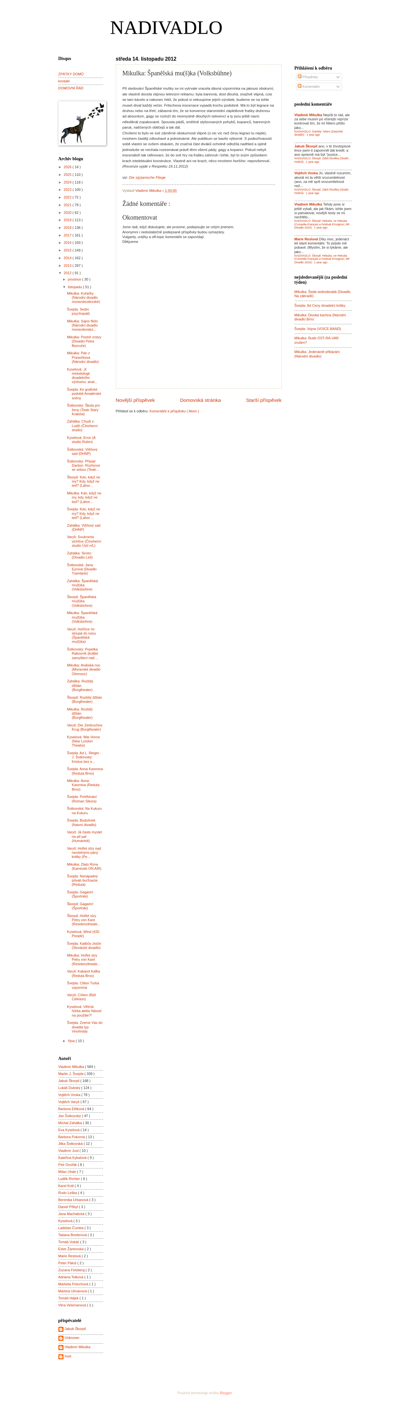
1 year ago (313, 134)
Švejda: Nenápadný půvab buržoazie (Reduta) (82, 880)
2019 (68, 220)
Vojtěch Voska (69, 1095)
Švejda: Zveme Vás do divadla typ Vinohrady (84, 1027)
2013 (68, 265)
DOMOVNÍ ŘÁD (71, 88)
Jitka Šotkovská (71, 1144)
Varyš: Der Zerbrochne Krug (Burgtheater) (84, 727)
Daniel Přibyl (68, 1207)
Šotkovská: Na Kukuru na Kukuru (84, 811)
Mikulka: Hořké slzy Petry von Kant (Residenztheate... (84, 959)
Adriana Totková (71, 1277)
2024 (68, 182)
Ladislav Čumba (71, 1228)
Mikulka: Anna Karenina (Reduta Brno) (83, 785)
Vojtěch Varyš (69, 1102)
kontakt (64, 81)
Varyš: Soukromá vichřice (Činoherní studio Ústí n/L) (84, 541)
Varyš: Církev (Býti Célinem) (81, 997)
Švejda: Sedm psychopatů (78, 311)
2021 (68, 205)
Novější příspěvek (135, 400)
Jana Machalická (72, 1214)
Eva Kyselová (69, 1130)
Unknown (72, 1338)
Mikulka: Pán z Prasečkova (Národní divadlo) (83, 357)
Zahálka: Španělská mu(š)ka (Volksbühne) (82, 585)
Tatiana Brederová (73, 1235)
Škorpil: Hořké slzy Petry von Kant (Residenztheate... (84, 920)
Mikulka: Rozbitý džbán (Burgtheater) (80, 713)
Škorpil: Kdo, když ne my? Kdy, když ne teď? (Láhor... (83, 481)
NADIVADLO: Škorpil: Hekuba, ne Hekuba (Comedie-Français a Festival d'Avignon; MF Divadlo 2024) (322, 224)
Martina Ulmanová (73, 1291)
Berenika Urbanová (74, 1200)
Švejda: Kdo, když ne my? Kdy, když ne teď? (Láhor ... (83, 513)
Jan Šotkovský (70, 1116)
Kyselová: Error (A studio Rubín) (81, 440)
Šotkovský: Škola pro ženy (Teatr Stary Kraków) (83, 409)
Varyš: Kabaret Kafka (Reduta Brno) (83, 973)
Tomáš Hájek (69, 1298)
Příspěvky (308, 77)
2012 (68, 273)
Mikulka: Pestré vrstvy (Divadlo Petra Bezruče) (84, 341)
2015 (68, 250)
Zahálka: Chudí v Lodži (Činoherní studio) (82, 425)
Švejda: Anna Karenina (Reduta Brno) (85, 771)
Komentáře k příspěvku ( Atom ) (174, 411)
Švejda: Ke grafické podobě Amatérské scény (84, 393)
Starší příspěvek (264, 400)
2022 (68, 197)
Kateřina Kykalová (73, 1158)
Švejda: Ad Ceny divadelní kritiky (320, 305)
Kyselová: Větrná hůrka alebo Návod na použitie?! (84, 1011)
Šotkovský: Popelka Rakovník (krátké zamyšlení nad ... (82, 653)
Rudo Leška (68, 1193)
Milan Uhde (67, 1172)
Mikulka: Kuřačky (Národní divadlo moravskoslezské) (83, 297)
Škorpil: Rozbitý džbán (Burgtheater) (84, 699)
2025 (68, 175)
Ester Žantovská (71, 1249)
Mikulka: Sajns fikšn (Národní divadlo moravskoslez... (82, 325)
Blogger (226, 1393)
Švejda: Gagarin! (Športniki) (80, 894)
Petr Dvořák (68, 1165)
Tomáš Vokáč (69, 1242)
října (72, 1041)
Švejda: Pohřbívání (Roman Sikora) (82, 799)
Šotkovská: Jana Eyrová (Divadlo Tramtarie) (82, 569)
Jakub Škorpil (69, 1081)
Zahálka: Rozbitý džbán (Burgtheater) (80, 685)
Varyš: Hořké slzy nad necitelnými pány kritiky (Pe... (84, 852)
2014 (68, 258)
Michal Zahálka (70, 1123)
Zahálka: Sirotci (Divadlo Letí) (80, 555)
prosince (75, 279)
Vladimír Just (69, 1151)
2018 (68, 227)
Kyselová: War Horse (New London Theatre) (83, 741)
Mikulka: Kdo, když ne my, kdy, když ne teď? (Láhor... (84, 497)
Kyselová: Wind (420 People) (83, 934)
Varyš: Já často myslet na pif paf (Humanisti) (84, 836)
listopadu (75, 287)
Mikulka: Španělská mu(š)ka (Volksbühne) (82, 617)
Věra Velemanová (72, 1305)
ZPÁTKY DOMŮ (71, 74)
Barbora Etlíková (72, 1109)
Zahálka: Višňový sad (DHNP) (84, 527)
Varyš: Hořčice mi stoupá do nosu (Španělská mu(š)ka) (81, 635)
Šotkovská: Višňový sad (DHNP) (82, 451)
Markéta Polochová (74, 1284)
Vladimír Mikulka (71, 1067)
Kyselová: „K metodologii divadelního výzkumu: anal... (82, 375)
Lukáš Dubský (69, 1088)
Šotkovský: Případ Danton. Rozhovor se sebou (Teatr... (83, 465)
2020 (68, 212)
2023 (68, 190)
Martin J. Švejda (71, 1074)
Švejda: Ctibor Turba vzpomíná (83, 985)
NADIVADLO (166, 27)
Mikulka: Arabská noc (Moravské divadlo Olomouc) (84, 669)
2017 (68, 235)
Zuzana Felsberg (72, 1270)
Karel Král (66, 1186)
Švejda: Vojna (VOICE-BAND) (317, 329)
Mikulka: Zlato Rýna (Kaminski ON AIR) (84, 866)
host (68, 1356)
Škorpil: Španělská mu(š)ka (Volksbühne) (81, 601)
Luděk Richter (69, 1179)
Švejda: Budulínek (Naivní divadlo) (81, 822)
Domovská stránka (200, 400)
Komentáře (309, 86)
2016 (68, 242)
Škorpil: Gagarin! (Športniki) (80, 906)
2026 (68, 167)
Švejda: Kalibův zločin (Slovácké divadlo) (84, 946)
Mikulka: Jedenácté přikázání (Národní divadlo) (317, 354)
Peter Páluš (68, 1263)
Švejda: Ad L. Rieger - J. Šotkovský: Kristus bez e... (84, 757)
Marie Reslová (70, 1256)
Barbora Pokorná (72, 1137)
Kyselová (66, 1221)
